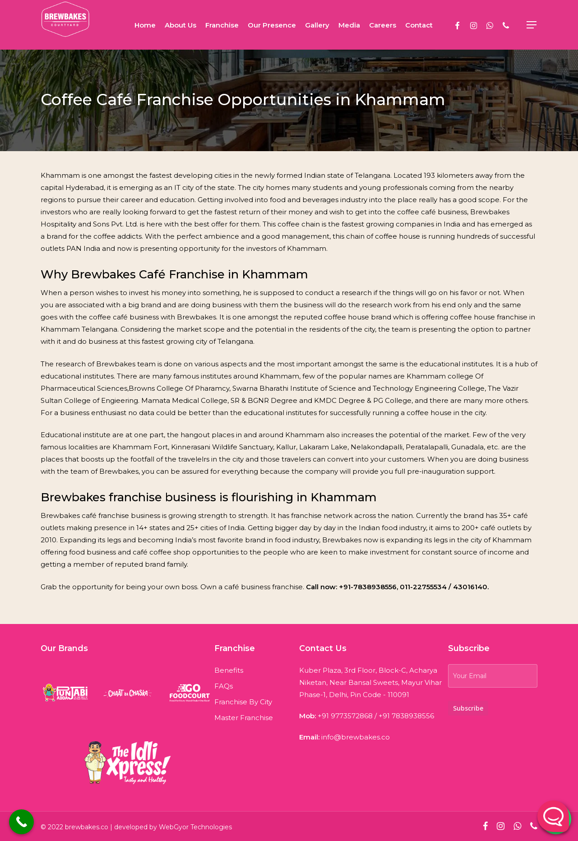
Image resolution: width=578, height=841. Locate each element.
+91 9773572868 (345, 713)
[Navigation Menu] (532, 25)
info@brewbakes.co (355, 734)
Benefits (228, 667)
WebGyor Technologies (195, 827)
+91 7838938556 (406, 713)
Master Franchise (243, 715)
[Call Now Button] (21, 821)
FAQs (223, 683)
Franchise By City (243, 699)
